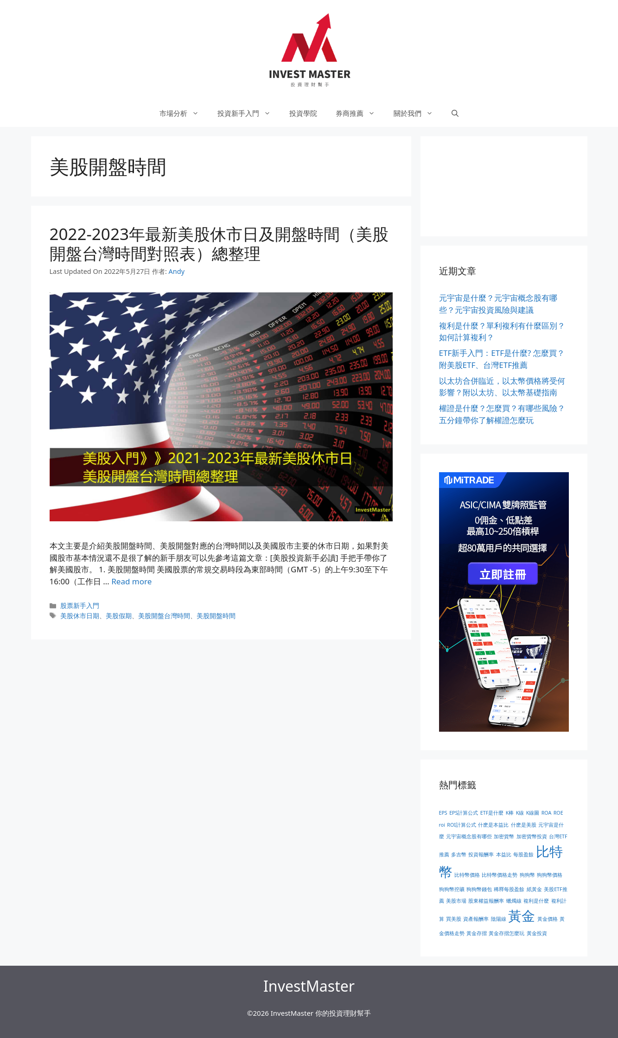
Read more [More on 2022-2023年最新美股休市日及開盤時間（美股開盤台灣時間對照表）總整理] (131, 581)
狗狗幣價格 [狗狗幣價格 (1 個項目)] (549, 875)
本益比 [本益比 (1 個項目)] (503, 854)
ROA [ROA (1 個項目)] (547, 813)
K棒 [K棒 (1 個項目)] (510, 813)
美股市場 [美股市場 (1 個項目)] (456, 901)
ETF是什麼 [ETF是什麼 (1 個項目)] (491, 813)
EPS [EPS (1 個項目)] (443, 813)
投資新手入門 (248, 113)
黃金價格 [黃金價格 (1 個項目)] (547, 919)
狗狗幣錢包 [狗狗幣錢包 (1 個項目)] (479, 889)
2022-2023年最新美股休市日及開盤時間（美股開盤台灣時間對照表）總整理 (219, 243)
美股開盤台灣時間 (164, 615)
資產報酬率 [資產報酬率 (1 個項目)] (476, 919)
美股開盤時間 (216, 615)
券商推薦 (360, 113)
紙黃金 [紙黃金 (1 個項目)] (534, 889)
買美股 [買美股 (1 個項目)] (453, 919)
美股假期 (119, 615)
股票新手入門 (79, 605)
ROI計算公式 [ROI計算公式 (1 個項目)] (461, 825)
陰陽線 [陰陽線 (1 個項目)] (498, 919)
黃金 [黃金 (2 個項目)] (521, 915)
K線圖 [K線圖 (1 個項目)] (533, 813)
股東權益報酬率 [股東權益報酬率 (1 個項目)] (486, 901)
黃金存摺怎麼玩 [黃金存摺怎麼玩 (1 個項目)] (506, 933)
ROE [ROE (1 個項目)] (558, 813)
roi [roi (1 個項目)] (442, 825)
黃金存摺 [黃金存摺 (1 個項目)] (476, 933)
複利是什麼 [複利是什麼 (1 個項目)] (536, 901)
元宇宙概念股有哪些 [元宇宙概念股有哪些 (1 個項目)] (469, 836)
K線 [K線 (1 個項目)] (520, 813)
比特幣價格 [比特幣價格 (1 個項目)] (467, 875)
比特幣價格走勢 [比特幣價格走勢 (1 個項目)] (499, 875)
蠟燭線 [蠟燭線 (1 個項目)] (514, 901)
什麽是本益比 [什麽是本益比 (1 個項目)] (493, 825)
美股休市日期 (79, 615)
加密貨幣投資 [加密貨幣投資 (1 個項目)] (531, 836)
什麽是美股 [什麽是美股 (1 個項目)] (523, 825)
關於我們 (418, 113)
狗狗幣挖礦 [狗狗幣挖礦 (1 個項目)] (452, 889)
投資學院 (303, 113)
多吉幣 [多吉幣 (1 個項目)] (458, 854)
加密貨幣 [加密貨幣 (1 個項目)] (504, 836)
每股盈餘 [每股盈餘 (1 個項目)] (523, 854)
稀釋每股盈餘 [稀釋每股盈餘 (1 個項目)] (509, 889)
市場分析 (183, 113)
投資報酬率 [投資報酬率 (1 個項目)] (481, 854)
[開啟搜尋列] (455, 113)
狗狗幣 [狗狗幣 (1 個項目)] (527, 875)
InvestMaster (309, 986)
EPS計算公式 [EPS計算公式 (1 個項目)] (463, 813)
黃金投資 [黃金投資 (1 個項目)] (537, 933)
